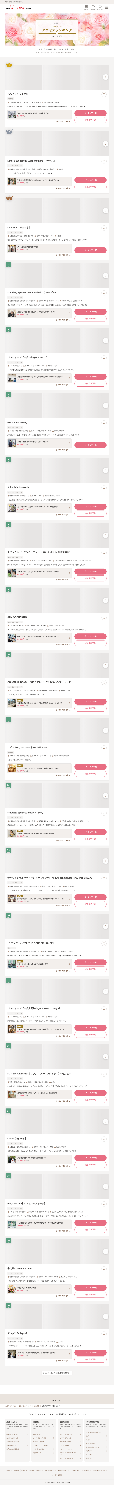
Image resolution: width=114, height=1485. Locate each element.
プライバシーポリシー (36, 1471)
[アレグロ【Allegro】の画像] (57, 1316)
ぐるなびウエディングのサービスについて (94, 1471)
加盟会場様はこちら (64, 1471)
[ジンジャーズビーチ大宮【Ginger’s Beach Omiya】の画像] (57, 991)
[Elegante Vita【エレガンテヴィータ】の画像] (57, 1186)
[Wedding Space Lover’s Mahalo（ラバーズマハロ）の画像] (57, 275)
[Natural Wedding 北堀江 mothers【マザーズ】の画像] (57, 143)
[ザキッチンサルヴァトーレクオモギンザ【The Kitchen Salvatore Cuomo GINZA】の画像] (57, 860)
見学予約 (90, 120)
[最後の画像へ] (105, 77)
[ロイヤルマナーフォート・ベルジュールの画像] (57, 730)
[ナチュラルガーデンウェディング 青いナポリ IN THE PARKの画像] (57, 535)
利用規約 (16, 1471)
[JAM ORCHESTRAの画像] (57, 600)
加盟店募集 (75, 1471)
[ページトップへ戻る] (57, 1399)
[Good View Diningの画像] (57, 405)
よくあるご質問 (57, 1475)
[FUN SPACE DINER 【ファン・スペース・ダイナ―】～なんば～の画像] (57, 1056)
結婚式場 (36, 1406)
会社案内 (9, 1471)
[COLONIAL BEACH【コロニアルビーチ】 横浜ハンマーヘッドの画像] (57, 665)
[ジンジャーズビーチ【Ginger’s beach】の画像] (57, 340)
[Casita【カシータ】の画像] (57, 1121)
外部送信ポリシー (50, 1471)
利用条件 (24, 1471)
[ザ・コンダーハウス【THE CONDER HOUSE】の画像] (57, 926)
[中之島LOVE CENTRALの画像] (57, 1251)
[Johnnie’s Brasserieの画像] (57, 470)
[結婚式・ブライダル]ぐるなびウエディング (18, 1406)
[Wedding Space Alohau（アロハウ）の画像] (57, 795)
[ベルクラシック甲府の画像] (57, 77)
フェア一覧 (90, 113)
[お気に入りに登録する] (104, 94)
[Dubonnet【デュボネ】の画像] (57, 210)
